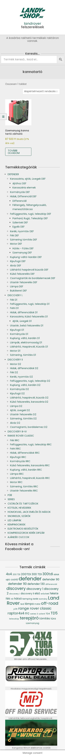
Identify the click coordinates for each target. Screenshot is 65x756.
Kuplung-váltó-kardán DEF (26, 257)
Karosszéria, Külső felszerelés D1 (29, 316)
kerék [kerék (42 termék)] (35, 598)
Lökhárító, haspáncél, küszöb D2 (29, 397)
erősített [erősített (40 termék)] (45, 593)
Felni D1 (14, 308)
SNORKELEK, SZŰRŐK (19, 516)
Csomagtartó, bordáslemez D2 (28, 427)
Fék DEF (14, 235)
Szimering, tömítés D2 (23, 418)
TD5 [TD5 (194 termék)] (54, 613)
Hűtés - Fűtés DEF (23, 248)
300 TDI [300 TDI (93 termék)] (37, 574)
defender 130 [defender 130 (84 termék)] (36, 584)
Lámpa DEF (16, 286)
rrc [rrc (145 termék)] (27, 613)
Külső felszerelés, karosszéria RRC (30, 465)
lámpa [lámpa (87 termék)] (29, 604)
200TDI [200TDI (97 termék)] (26, 574)
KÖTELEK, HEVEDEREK (19, 507)
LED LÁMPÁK (14, 520)
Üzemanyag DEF (22, 252)
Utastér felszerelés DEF (23, 282)
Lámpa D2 (16, 406)
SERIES (11, 499)
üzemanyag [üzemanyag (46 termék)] (32, 623)
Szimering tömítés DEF (23, 239)
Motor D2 (15, 364)
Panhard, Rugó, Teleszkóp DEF (30, 218)
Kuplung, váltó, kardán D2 (25, 385)
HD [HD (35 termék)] (12, 599)
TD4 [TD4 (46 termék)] (48, 613)
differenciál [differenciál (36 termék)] (51, 584)
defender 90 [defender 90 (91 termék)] (50, 579)
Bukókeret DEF (18, 290)
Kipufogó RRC (18, 457)
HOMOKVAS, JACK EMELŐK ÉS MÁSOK (29, 512)
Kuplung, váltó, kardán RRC (26, 469)
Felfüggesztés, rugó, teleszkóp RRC (31, 444)
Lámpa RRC (17, 474)
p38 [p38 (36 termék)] (16, 609)
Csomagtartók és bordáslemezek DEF (32, 278)
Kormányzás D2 (19, 389)
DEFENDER (13, 174)
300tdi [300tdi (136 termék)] (47, 574)
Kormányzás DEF (20, 192)
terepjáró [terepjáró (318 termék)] (29, 618)
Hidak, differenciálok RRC (25, 452)
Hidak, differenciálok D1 (23, 312)
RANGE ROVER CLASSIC (21, 435)
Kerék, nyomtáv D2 (21, 376)
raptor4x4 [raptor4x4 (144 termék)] (16, 613)
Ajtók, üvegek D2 (20, 410)
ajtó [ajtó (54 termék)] (8, 579)
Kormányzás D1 (19, 334)
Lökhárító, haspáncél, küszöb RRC (30, 478)
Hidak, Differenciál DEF (23, 196)
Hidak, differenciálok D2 (24, 368)
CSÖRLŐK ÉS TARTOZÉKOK (23, 503)
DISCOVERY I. (15, 295)
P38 (10, 495)
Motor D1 (15, 351)
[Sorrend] (41, 91)
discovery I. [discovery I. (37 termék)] (14, 593)
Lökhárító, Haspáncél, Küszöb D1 (29, 346)
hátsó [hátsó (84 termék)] (18, 599)
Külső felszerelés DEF (22, 274)
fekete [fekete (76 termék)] (54, 593)
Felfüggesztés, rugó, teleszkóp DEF (30, 214)
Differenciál (19, 201)
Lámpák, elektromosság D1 (26, 342)
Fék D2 (14, 372)
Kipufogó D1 (17, 330)
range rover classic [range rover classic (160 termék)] (34, 608)
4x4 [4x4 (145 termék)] (9, 574)
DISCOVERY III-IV (17, 431)
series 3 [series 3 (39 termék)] (34, 613)
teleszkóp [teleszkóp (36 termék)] (14, 619)
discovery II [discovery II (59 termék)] (27, 593)
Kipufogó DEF (18, 261)
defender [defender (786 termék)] (30, 578)
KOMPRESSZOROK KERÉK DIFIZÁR (26, 533)
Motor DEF (16, 243)
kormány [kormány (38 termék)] (43, 598)
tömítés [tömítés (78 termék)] (44, 618)
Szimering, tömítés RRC (24, 486)
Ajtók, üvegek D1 (22, 321)
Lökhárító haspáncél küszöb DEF (29, 269)
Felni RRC (15, 448)
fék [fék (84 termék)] (8, 599)
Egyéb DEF (18, 226)
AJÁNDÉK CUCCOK (18, 537)
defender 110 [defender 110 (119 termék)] (17, 584)
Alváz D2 (15, 423)
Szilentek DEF (20, 222)
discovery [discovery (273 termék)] (16, 588)
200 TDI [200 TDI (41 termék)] (16, 574)
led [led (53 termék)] (22, 604)
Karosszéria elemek (24, 187)
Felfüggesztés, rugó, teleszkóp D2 (30, 381)
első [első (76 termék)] (37, 593)
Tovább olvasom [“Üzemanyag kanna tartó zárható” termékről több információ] (14, 152)
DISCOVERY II (15, 359)
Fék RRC (14, 440)
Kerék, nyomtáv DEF (22, 231)
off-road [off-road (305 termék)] (49, 603)
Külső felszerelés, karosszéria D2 (29, 401)
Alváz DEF (15, 265)
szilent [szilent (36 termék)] (42, 614)
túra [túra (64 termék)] (53, 618)
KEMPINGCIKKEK (16, 524)
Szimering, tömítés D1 (23, 355)
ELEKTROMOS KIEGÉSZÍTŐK (23, 528)
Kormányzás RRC (20, 461)
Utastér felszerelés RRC (24, 490)
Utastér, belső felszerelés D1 (26, 325)
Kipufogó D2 (17, 393)
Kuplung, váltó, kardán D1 (25, 338)
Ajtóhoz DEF (19, 183)
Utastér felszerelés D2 (23, 414)
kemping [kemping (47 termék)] (27, 598)
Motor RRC (16, 482)
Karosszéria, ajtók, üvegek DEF (28, 178)
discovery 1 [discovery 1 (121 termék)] (34, 589)
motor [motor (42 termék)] (37, 604)
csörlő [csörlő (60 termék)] (14, 579)
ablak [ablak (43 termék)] (56, 574)
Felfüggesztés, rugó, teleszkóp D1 (29, 304)
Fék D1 (13, 300)
